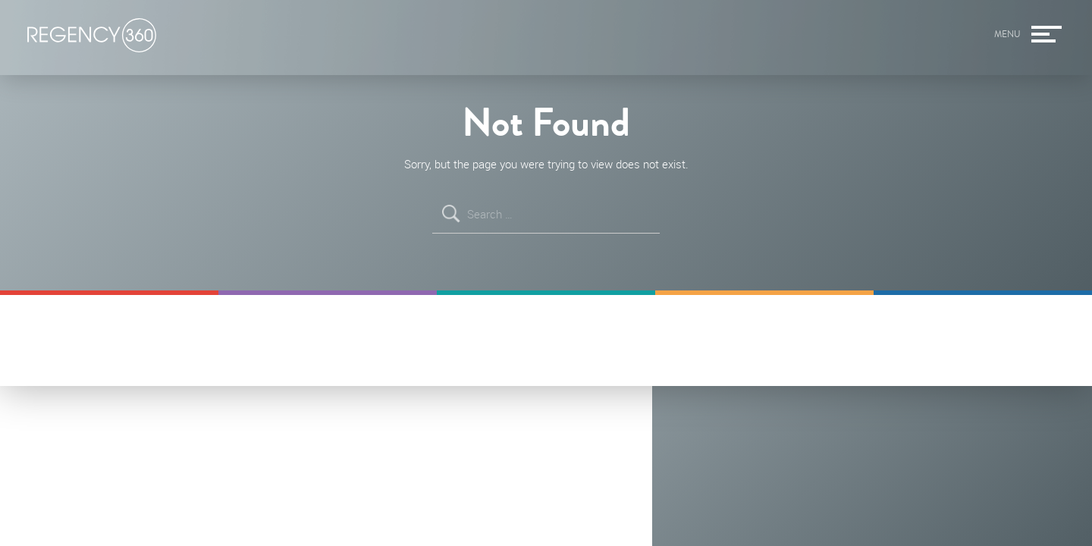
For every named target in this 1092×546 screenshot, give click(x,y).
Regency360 (91, 35)
